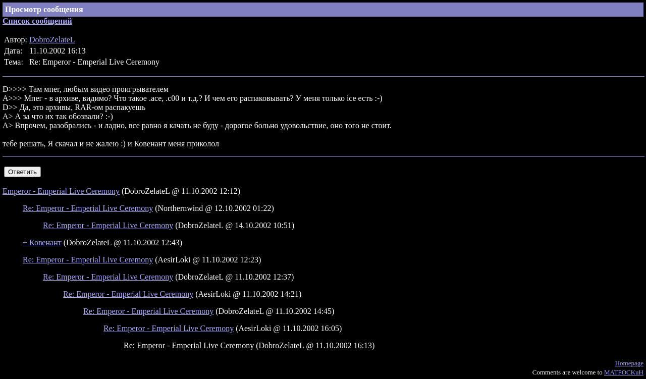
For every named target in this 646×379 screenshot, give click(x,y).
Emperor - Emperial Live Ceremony (61, 191)
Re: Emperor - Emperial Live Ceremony (88, 208)
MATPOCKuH (623, 372)
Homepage (629, 363)
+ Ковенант (42, 242)
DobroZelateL (52, 39)
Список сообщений (37, 21)
